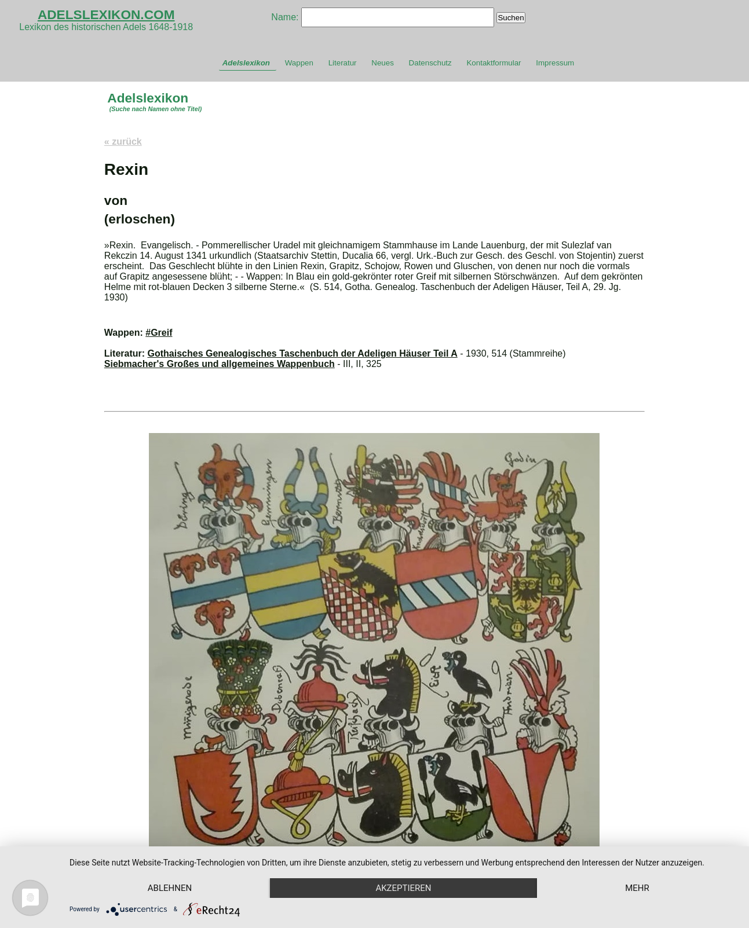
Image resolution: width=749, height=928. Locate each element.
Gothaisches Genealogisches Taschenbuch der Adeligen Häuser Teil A (303, 353)
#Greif (158, 333)
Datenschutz (430, 62)
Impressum (555, 62)
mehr (637, 888)
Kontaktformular (493, 62)
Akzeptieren (403, 888)
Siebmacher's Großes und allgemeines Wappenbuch (219, 364)
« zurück (123, 141)
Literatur (342, 62)
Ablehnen (170, 888)
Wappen (299, 62)
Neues (382, 62)
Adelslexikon (246, 62)
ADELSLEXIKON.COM (106, 14)
